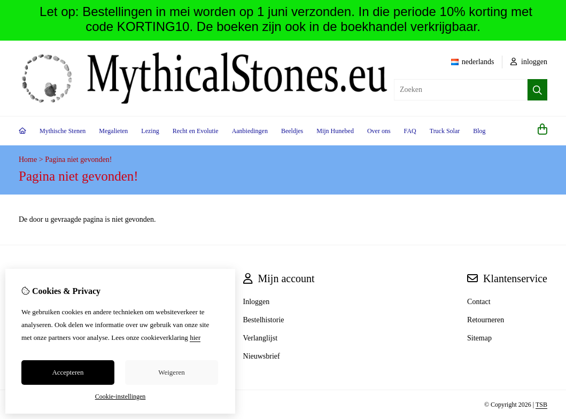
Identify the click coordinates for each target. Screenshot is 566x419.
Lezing (150, 131)
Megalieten (113, 131)
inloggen (529, 62)
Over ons (379, 131)
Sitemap (479, 338)
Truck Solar (445, 131)
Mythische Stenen (63, 131)
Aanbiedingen (250, 131)
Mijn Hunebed (335, 131)
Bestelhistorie (263, 320)
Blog (479, 131)
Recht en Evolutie (196, 131)
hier (195, 337)
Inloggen (256, 302)
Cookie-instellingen (120, 396)
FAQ (410, 131)
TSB (541, 404)
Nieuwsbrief (261, 356)
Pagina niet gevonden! (78, 160)
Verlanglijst (260, 338)
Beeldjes (292, 131)
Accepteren (67, 372)
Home (28, 160)
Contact (479, 302)
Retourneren (485, 320)
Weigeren (171, 372)
